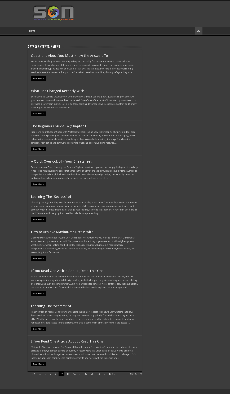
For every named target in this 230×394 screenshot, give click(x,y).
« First (32, 374)
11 (68, 374)
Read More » (38, 78)
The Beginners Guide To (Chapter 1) (59, 126)
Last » (112, 374)
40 (98, 374)
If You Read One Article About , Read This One (67, 271)
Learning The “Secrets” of (51, 197)
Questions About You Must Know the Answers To (69, 56)
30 (92, 374)
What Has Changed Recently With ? (59, 91)
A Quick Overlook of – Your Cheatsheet (61, 161)
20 (86, 374)
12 (74, 374)
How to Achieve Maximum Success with (62, 232)
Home (32, 31)
